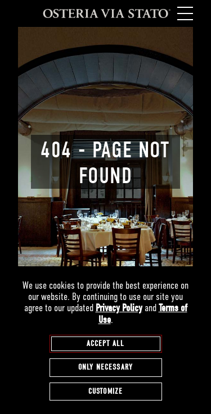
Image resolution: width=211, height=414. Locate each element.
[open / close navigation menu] (184, 13)
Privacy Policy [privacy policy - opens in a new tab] (119, 308)
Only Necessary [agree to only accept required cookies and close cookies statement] (105, 367)
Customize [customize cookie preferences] (105, 391)
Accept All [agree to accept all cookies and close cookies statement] (106, 343)
